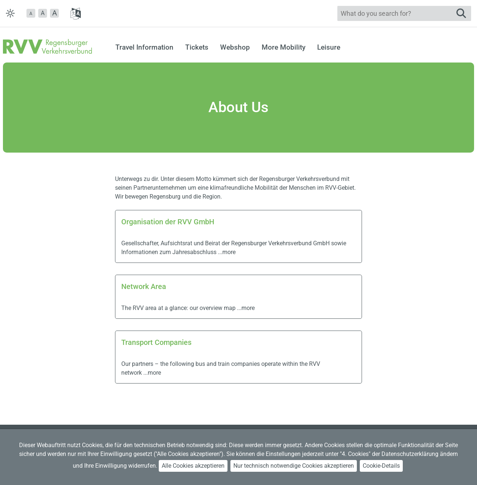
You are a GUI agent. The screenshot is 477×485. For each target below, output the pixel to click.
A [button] (42, 13)
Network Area (143, 286)
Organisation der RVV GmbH (167, 221)
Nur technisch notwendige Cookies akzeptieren (293, 465)
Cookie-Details (381, 465)
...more (227, 252)
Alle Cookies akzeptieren (193, 465)
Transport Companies (156, 342)
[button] (30, 13)
